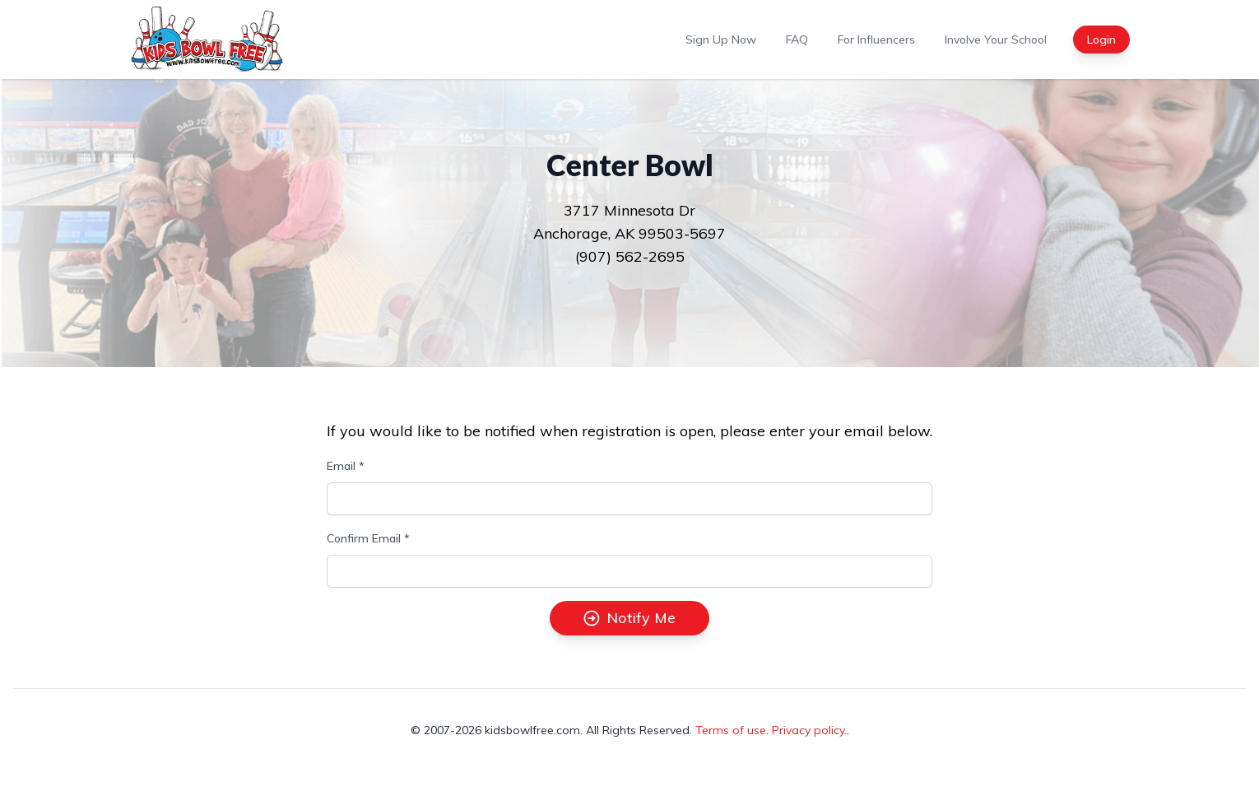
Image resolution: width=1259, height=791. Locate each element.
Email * (346, 465)
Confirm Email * (368, 538)
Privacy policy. (809, 730)
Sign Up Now (720, 39)
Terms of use (730, 730)
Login (1101, 39)
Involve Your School (996, 39)
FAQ (797, 39)
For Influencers (876, 39)
